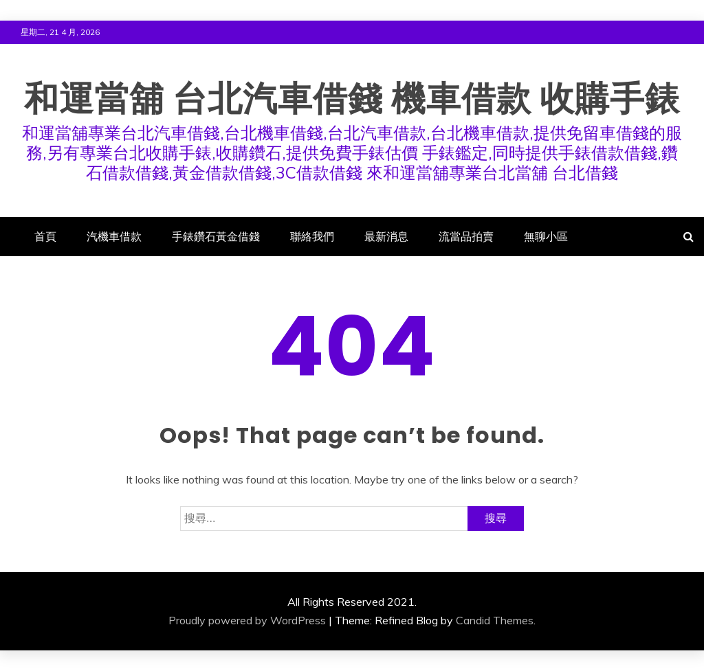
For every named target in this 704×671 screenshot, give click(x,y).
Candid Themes (495, 620)
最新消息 (386, 236)
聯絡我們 (312, 236)
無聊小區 (546, 236)
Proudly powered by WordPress (247, 620)
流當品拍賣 (466, 236)
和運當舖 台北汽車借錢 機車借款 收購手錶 (352, 99)
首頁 (45, 236)
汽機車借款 (114, 236)
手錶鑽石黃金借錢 (216, 236)
